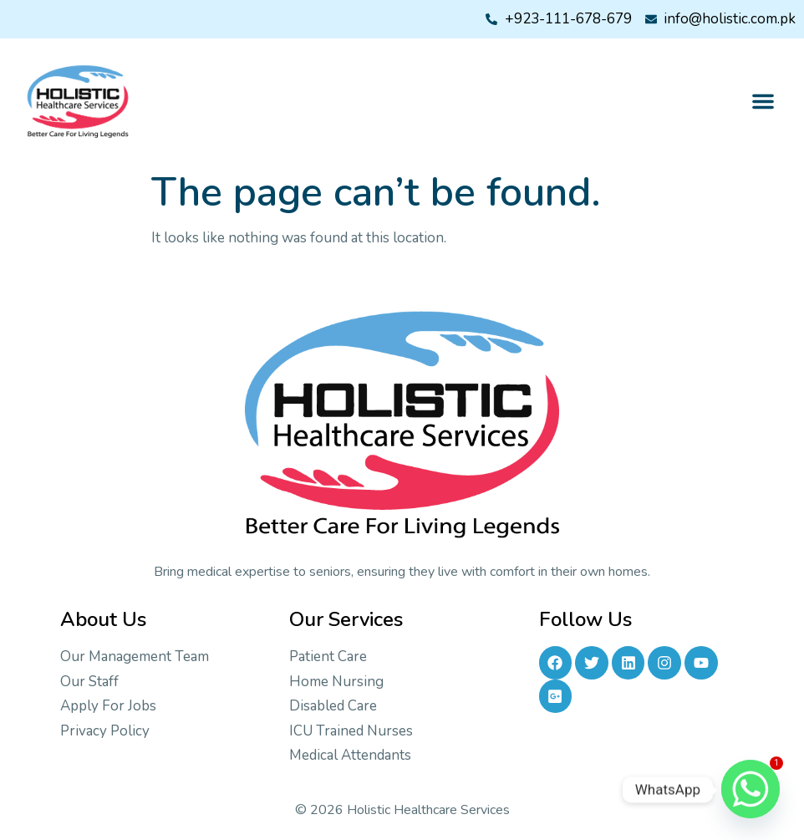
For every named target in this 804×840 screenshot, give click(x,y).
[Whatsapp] (750, 790)
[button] (763, 101)
